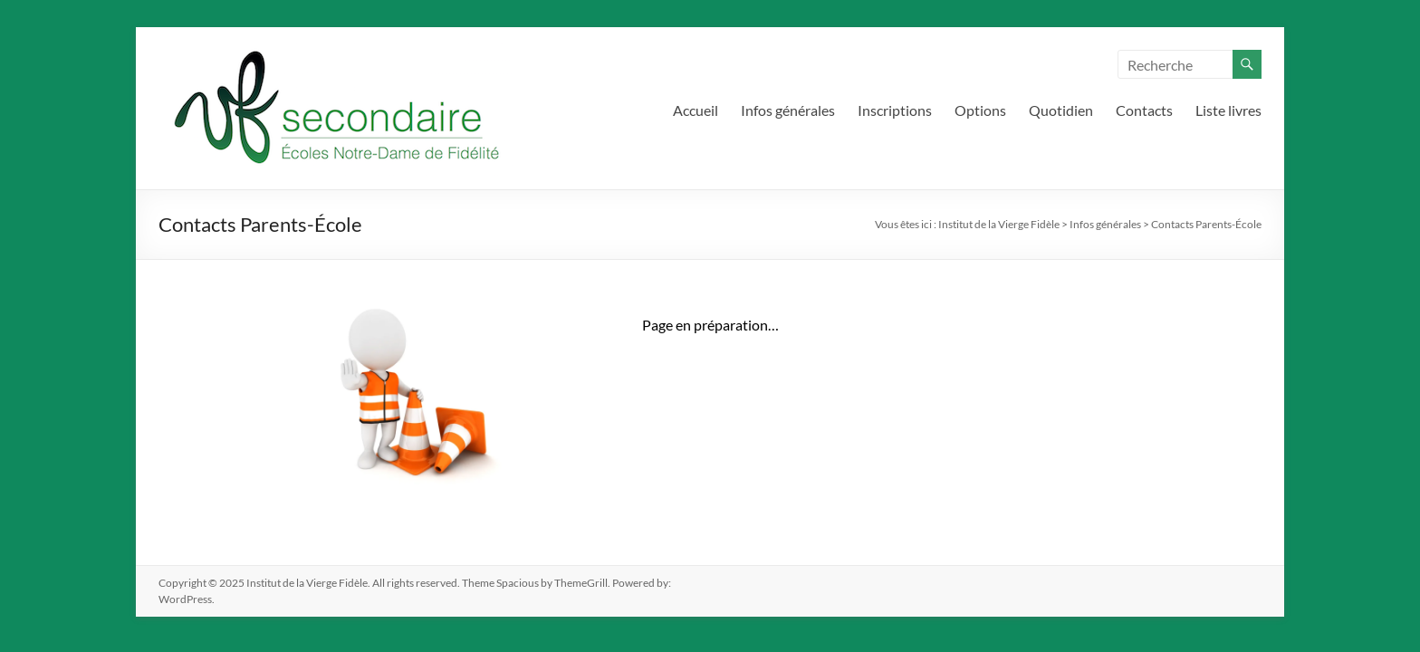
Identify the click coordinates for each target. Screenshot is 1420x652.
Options (980, 110)
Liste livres (1228, 110)
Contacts (1144, 110)
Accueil (695, 110)
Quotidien (1061, 110)
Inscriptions (895, 110)
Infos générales (788, 110)
